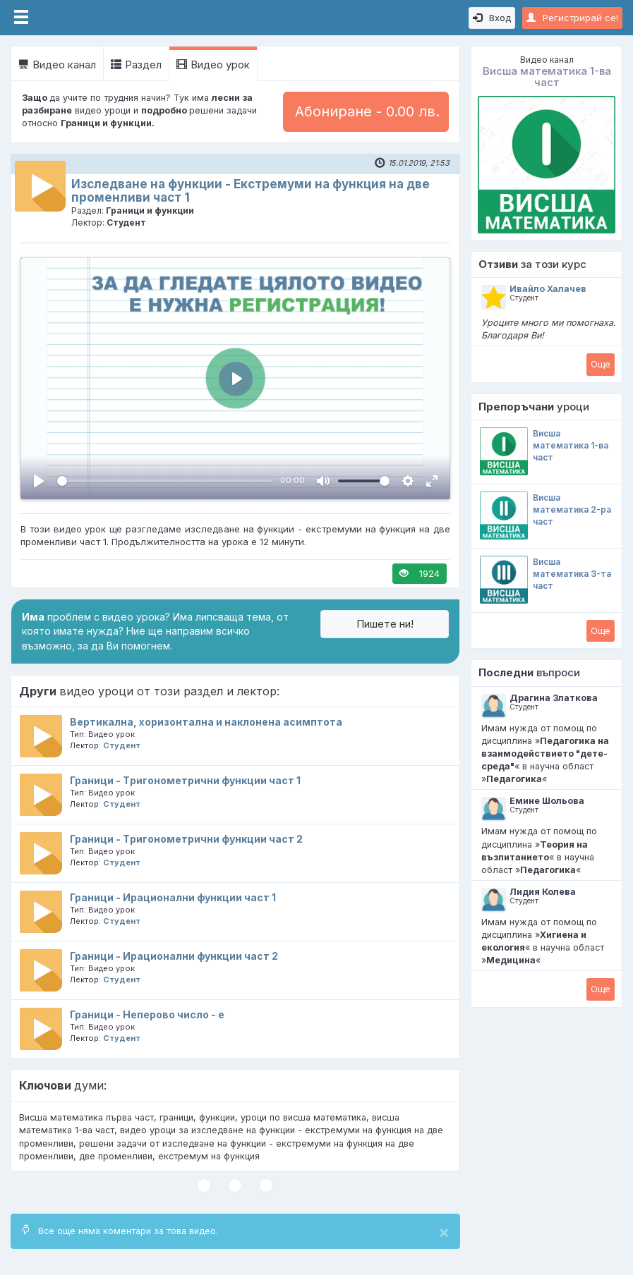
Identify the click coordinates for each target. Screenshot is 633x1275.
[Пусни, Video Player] (39, 481)
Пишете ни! (385, 623)
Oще (600, 364)
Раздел (136, 64)
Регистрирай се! (572, 17)
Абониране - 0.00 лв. (367, 111)
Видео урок (213, 64)
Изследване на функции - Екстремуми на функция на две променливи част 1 (250, 191)
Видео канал (57, 64)
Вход (492, 17)
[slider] (165, 481)
